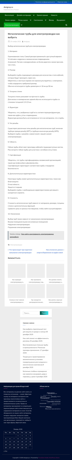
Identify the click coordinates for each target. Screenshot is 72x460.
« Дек (5, 451)
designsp (27, 41)
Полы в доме (23, 20)
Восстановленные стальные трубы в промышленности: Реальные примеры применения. (35, 347)
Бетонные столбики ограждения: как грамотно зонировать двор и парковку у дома (35, 374)
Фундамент (61, 20)
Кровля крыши (42, 15)
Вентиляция (9, 15)
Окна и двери (10, 20)
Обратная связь (62, 2)
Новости (54, 15)
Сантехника (38, 20)
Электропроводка (12, 25)
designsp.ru (8, 7)
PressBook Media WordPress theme (48, 457)
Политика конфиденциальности (45, 2)
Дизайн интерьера (24, 15)
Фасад (51, 20)
